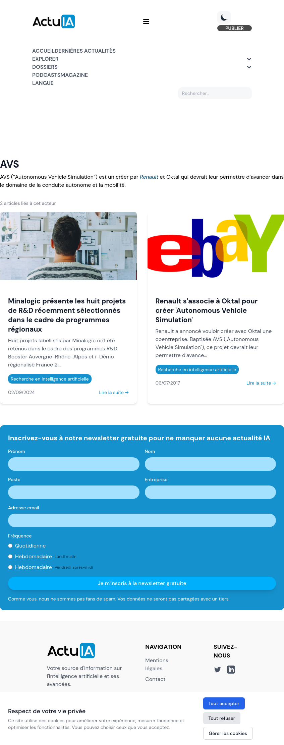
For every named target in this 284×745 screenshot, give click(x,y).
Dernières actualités (85, 50)
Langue (43, 83)
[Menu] (146, 21)
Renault (149, 176)
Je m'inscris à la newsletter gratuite (142, 583)
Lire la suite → (113, 392)
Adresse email (23, 508)
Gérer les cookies (228, 733)
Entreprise (156, 479)
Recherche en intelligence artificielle (50, 379)
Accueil (43, 50)
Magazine (74, 74)
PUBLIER (234, 28)
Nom (150, 451)
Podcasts (46, 74)
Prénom (16, 451)
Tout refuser (222, 718)
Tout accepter (224, 703)
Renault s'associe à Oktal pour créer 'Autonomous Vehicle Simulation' (207, 310)
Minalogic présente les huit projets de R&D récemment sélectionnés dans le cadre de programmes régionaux (67, 315)
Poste (14, 479)
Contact (155, 679)
